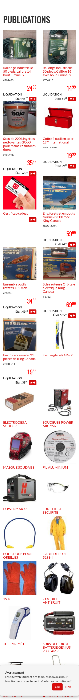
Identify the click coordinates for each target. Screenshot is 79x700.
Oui (57, 687)
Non (68, 687)
